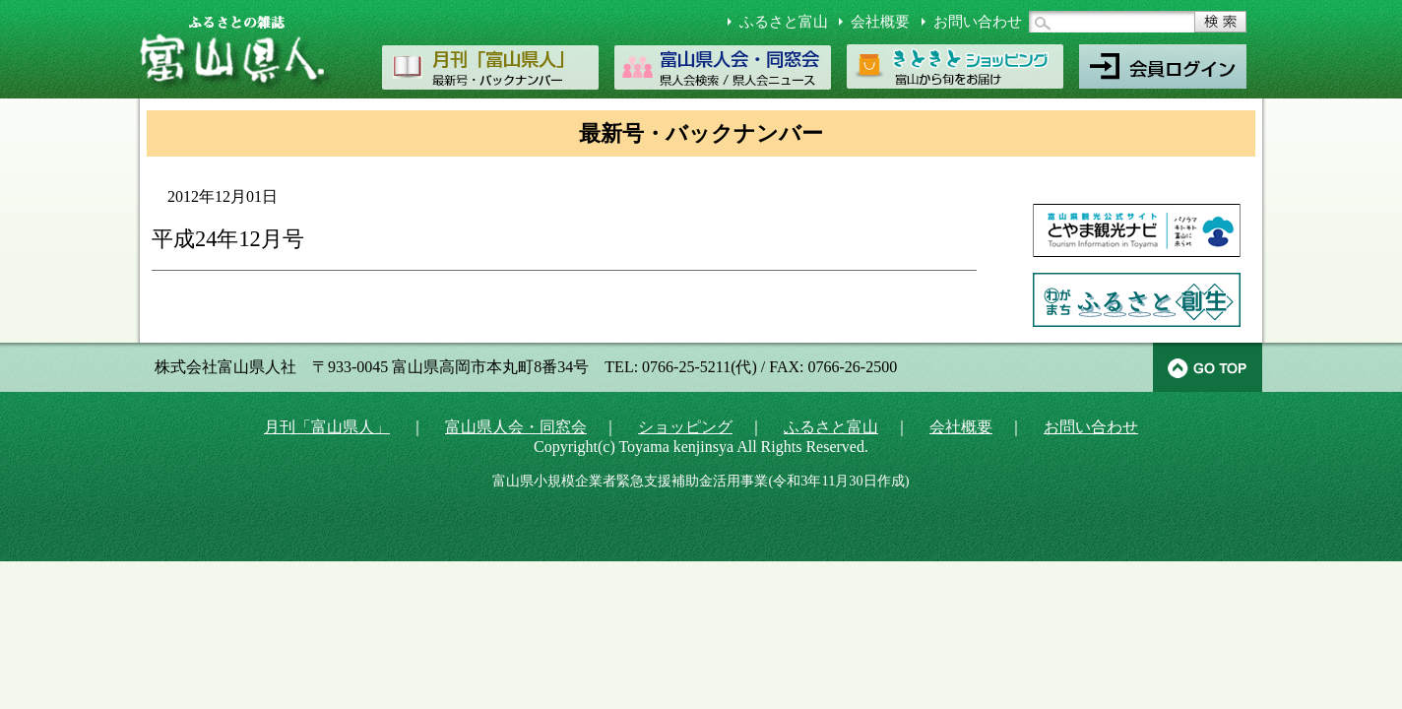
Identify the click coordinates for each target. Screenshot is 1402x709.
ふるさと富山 (783, 22)
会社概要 (880, 22)
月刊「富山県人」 (327, 427)
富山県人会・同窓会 (516, 427)
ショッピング (685, 427)
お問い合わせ (977, 22)
